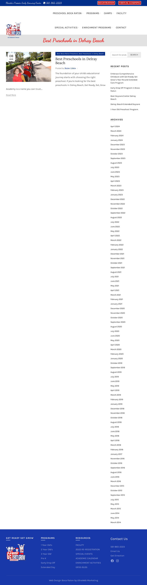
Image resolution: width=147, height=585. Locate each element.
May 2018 (115, 436)
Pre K (43, 558)
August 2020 (116, 326)
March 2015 (116, 508)
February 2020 (117, 354)
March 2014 (116, 522)
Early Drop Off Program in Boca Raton (125, 89)
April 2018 (115, 440)
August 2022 (116, 217)
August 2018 (116, 422)
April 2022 (115, 235)
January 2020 (117, 358)
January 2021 (116, 304)
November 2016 (117, 458)
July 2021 (115, 276)
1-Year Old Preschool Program (124, 109)
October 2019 (116, 363)
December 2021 (117, 254)
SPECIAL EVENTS (84, 554)
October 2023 (117, 154)
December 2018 (117, 408)
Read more (11, 95)
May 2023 (115, 176)
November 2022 (118, 204)
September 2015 (118, 495)
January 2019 (116, 404)
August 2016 (116, 472)
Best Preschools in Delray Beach (91, 54)
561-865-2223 (52, 3)
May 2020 (115, 340)
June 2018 (115, 431)
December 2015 (117, 486)
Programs (92, 13)
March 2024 (116, 131)
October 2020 (117, 317)
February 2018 (117, 449)
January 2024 (117, 140)
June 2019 (115, 381)
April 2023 (115, 181)
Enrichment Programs (96, 27)
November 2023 (118, 149)
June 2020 (115, 336)
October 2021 (116, 263)
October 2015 (116, 490)
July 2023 (115, 167)
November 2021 (117, 258)
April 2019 (115, 390)
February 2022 (117, 245)
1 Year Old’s (46, 545)
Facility (121, 13)
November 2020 (118, 313)
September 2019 (118, 367)
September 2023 (118, 158)
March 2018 (116, 445)
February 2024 (117, 135)
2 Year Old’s (47, 549)
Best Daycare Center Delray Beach (123, 97)
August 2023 (116, 163)
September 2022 (118, 213)
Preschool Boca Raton (67, 13)
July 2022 (115, 222)
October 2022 (117, 208)
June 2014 (115, 513)
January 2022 (117, 249)
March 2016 (116, 481)
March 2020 (116, 349)
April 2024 (115, 126)
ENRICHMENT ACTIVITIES (88, 562)
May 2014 (115, 518)
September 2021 (118, 267)
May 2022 (115, 231)
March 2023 (116, 185)
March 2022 (116, 240)
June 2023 (115, 172)
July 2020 (115, 331)
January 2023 (117, 194)
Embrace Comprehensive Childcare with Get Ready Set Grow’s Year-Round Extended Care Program (124, 78)
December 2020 (118, 308)
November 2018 (118, 413)
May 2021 (115, 285)
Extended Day (48, 567)
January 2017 (116, 454)
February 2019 (117, 399)
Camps (108, 13)
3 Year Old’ (46, 554)
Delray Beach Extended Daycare (125, 104)
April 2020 (115, 345)
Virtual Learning (129, 3)
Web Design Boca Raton (61, 580)
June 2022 (115, 226)
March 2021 (116, 295)
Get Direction (117, 555)
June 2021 (115, 281)
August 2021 (116, 272)
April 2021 (115, 290)
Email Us (115, 551)
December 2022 (118, 199)
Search (134, 55)
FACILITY (80, 545)
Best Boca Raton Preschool (67, 54)
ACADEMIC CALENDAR (87, 558)
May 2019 (115, 386)
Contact (121, 27)
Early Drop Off (48, 562)
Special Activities (66, 27)
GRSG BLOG (81, 567)
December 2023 (118, 144)
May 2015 (115, 504)
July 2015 (115, 499)
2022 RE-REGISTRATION (88, 549)
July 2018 (115, 427)
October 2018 (116, 417)
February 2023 (117, 190)
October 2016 (116, 463)
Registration (106, 3)
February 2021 (117, 299)
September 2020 (118, 322)
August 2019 (116, 372)
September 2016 (118, 468)
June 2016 (115, 477)
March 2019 (116, 395)
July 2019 (115, 376)
